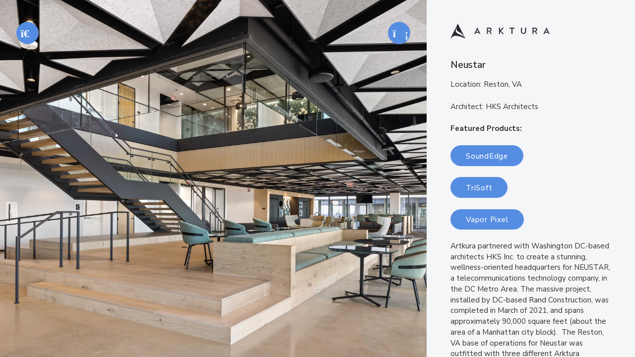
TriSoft (479, 188)
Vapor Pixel (487, 220)
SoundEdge (487, 156)
